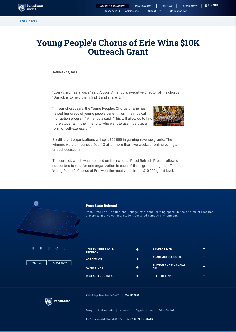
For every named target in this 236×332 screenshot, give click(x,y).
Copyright (140, 310)
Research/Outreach (101, 276)
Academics (110, 12)
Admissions (132, 12)
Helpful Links (163, 276)
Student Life (153, 12)
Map (151, 310)
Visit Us (166, 6)
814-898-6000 (132, 295)
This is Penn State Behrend (100, 250)
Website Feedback (166, 310)
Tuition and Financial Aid (169, 267)
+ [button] (137, 249)
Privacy (89, 310)
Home (21, 20)
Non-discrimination (106, 310)
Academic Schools (167, 257)
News (32, 20)
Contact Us (142, 6)
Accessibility (124, 310)
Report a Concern (112, 6)
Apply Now (189, 6)
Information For (177, 12)
